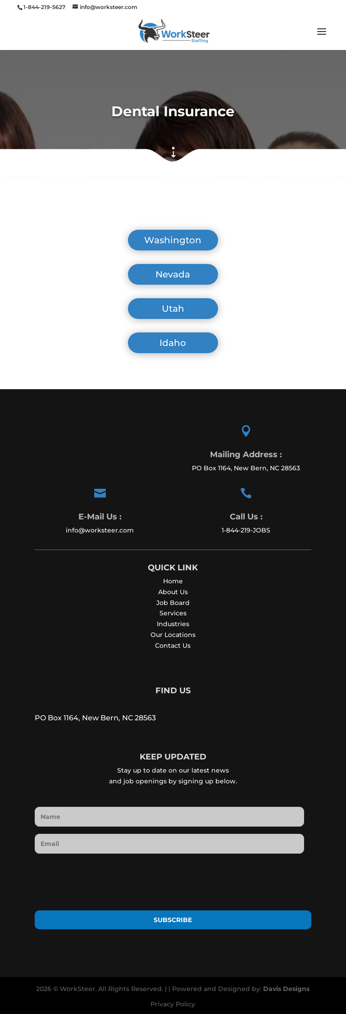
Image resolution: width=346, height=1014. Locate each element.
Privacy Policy (172, 1004)
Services (173, 613)
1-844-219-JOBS (246, 530)
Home (173, 581)
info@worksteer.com (100, 530)
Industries (173, 624)
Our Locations (173, 635)
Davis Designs (286, 989)
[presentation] (103, 878)
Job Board (173, 603)
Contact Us (173, 645)
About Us (173, 592)
